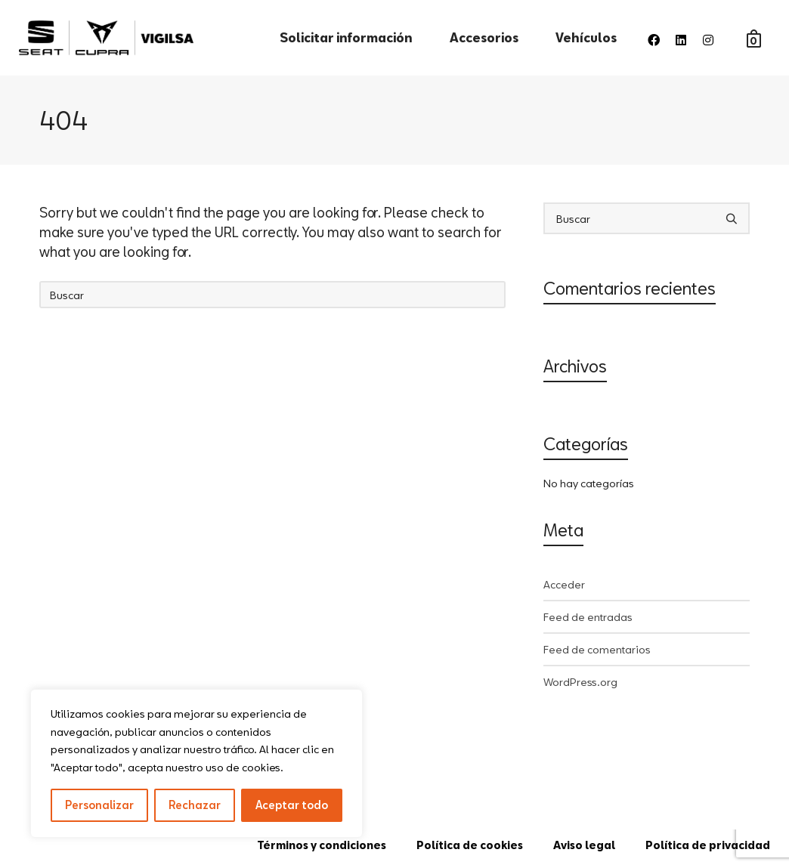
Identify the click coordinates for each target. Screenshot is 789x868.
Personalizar (99, 804)
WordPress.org (580, 681)
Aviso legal (584, 845)
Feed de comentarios (597, 649)
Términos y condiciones (321, 845)
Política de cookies (469, 845)
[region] (196, 763)
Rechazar (195, 804)
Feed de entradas (588, 616)
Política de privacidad (707, 845)
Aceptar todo (291, 804)
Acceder (564, 584)
